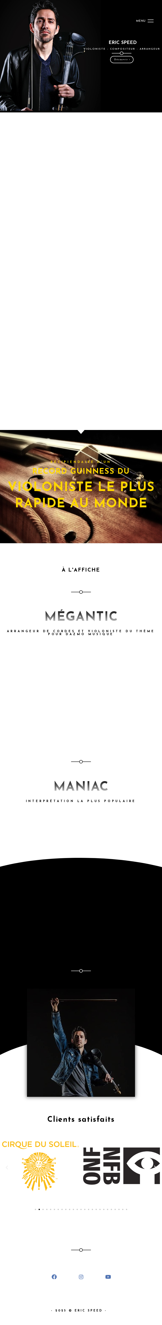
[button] (6, 1167)
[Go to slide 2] (39, 1209)
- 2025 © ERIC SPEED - (81, 1310)
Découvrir (122, 59)
